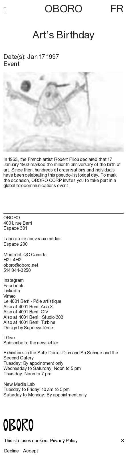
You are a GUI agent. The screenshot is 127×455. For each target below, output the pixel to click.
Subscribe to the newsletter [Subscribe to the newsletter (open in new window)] (30, 342)
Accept (30, 450)
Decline (11, 450)
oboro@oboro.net (21, 265)
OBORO (63, 8)
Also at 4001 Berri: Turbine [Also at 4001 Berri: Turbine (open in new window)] (29, 322)
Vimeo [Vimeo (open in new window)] (9, 296)
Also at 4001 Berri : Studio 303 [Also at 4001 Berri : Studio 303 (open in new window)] (33, 317)
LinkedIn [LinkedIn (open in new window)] (11, 290)
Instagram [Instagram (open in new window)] (13, 280)
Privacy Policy (64, 440)
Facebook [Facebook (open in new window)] (13, 285)
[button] (5, 9)
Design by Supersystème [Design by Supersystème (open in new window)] (28, 327)
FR (117, 9)
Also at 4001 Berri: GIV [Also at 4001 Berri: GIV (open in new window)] (25, 311)
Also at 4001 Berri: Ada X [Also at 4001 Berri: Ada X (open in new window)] (28, 306)
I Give (9, 337)
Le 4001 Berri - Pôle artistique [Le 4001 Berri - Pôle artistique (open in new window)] (32, 301)
